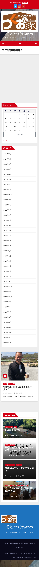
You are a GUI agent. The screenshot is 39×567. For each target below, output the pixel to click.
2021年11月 (7, 230)
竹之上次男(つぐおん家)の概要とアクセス (24, 557)
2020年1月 (7, 343)
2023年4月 (7, 174)
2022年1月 (7, 220)
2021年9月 (7, 241)
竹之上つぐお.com (19, 34)
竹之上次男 (18, 393)
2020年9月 (7, 302)
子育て (11, 427)
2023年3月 (7, 179)
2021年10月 (7, 235)
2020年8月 (7, 307)
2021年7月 (7, 251)
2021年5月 (7, 261)
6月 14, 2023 (10, 476)
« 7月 (5, 140)
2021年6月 (7, 256)
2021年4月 (7, 266)
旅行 (15, 427)
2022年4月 (7, 210)
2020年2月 (7, 337)
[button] (36, 43)
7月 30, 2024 (10, 435)
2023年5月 (7, 169)
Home (6, 553)
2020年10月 (7, 297)
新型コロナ (12, 444)
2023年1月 (7, 190)
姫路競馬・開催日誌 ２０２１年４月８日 (18, 388)
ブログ (9, 383)
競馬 (14, 383)
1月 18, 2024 (10, 455)
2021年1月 (7, 281)
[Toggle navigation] (20, 43)
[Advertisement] (19, 75)
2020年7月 (7, 312)
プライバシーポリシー (30, 553)
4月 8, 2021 (8, 393)
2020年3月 (7, 332)
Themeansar (19, 547)
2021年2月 (7, 276)
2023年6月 (7, 164)
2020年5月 (7, 322)
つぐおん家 (7, 465)
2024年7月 (7, 154)
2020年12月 (7, 286)
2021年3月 (7, 271)
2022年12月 (7, 195)
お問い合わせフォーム (16, 553)
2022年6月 (7, 205)
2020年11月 (7, 292)
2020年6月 (7, 317)
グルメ (5, 383)
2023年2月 (7, 184)
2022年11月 (7, 200)
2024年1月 (7, 159)
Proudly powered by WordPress (13, 543)
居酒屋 (17, 465)
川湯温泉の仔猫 (12, 430)
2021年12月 (7, 225)
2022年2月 (7, 215)
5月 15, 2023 (10, 496)
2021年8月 (7, 246)
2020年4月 (7, 327)
